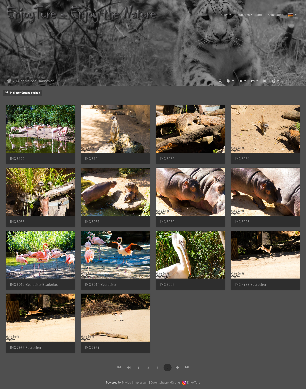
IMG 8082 (167, 159)
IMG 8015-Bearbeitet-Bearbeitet (34, 284)
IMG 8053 (17, 222)
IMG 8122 (17, 159)
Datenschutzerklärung (165, 382)
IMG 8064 (242, 159)
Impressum (140, 382)
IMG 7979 (92, 347)
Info (260, 15)
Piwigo (126, 382)
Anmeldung (275, 15)
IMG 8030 (167, 222)
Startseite (9, 81)
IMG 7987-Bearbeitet (25, 347)
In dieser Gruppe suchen (22, 92)
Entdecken (243, 15)
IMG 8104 (92, 159)
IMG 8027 (242, 222)
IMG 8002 (167, 284)
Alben (225, 15)
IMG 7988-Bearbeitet (250, 284)
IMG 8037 (92, 222)
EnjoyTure (191, 382)
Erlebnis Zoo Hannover (35, 81)
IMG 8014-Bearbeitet (100, 284)
